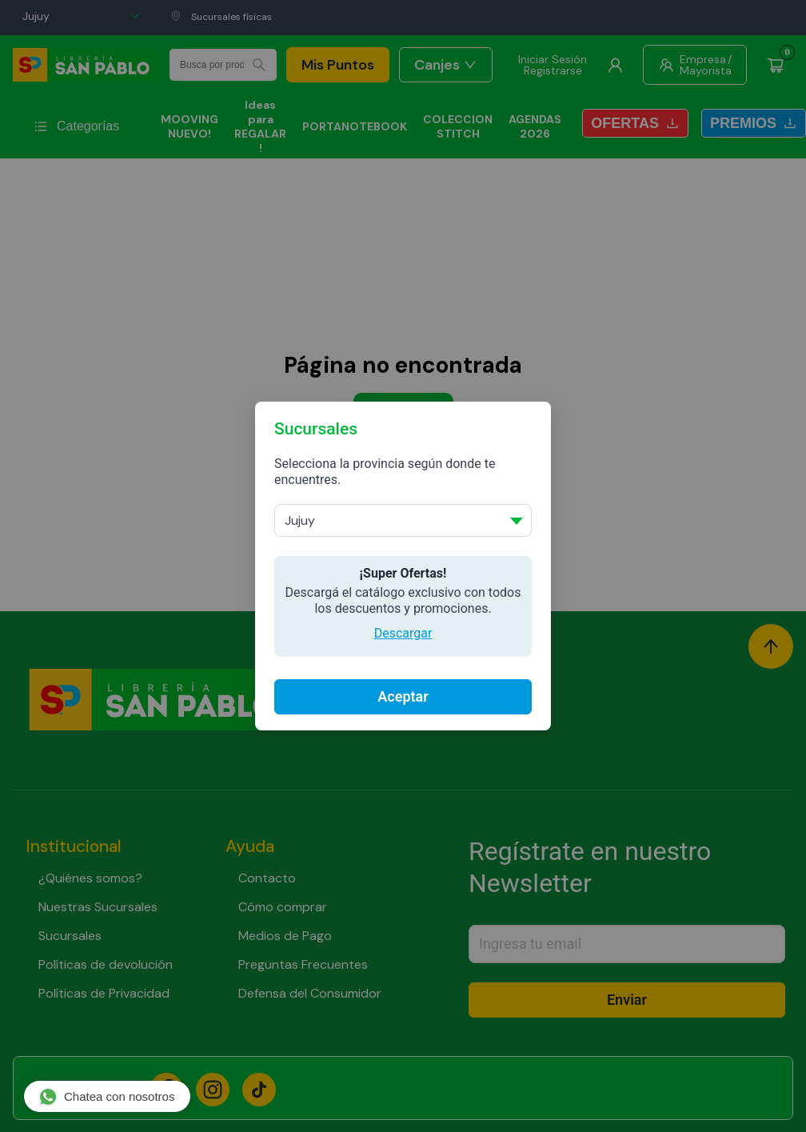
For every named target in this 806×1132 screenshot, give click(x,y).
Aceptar (402, 696)
